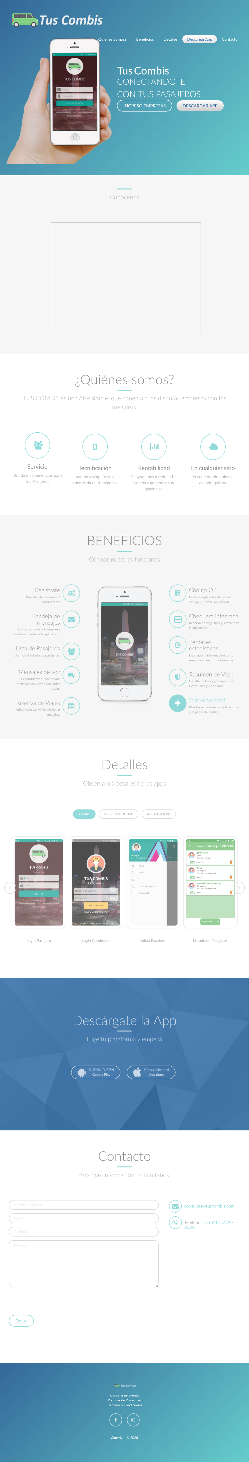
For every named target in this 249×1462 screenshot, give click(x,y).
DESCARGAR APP (200, 105)
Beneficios (145, 39)
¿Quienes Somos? (111, 39)
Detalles (171, 39)
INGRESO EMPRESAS (145, 105)
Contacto (230, 39)
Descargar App (199, 39)
